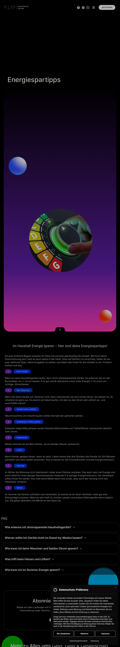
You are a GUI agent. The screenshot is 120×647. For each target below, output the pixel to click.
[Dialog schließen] (115, 589)
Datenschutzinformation (78, 642)
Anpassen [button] (105, 635)
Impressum (95, 642)
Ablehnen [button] (84, 635)
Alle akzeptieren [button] (63, 635)
